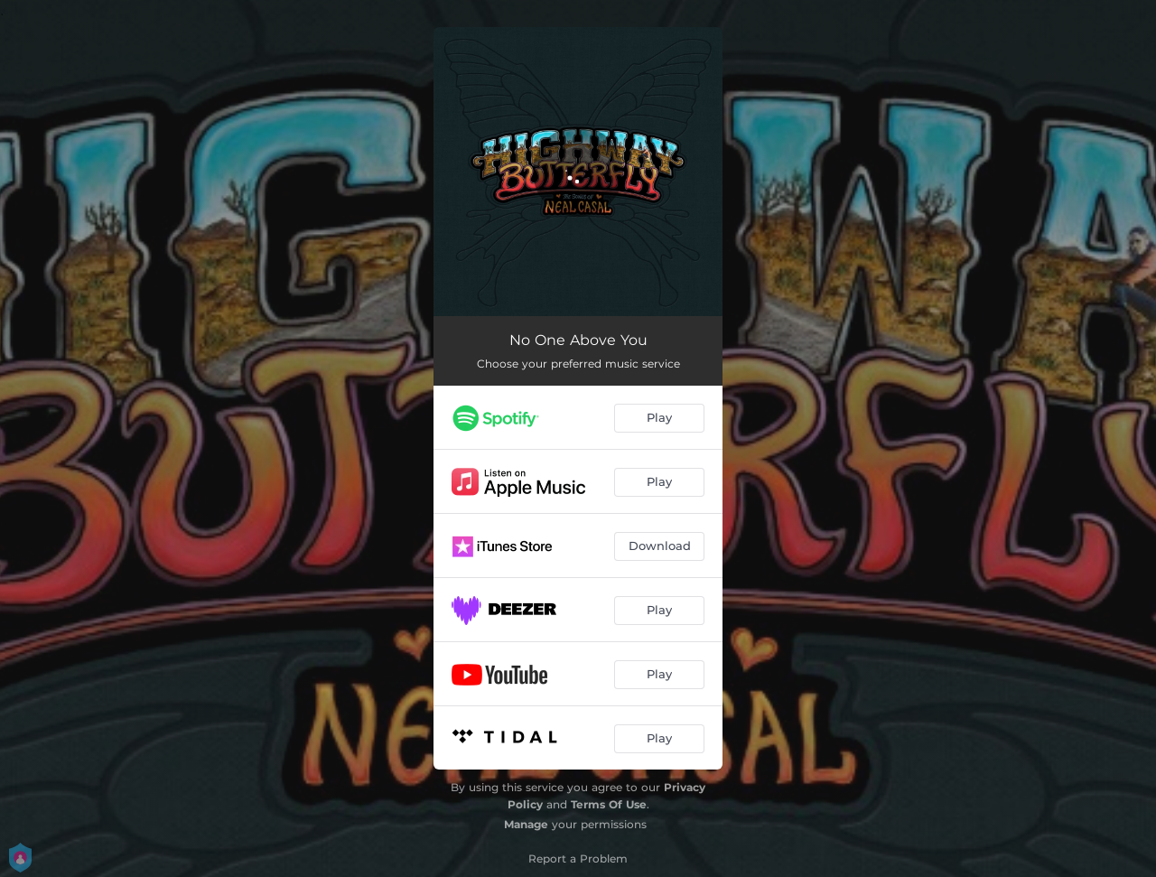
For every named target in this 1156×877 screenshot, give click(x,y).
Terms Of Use (609, 804)
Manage (526, 824)
